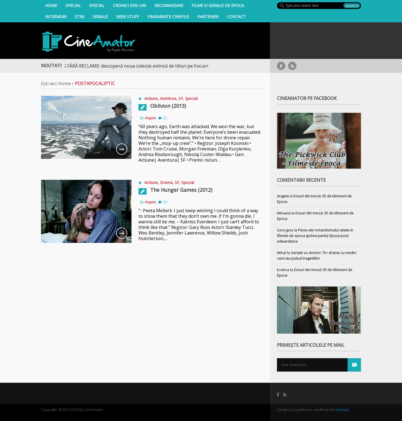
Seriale (100, 16)
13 (165, 202)
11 (165, 118)
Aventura (168, 98)
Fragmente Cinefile (168, 16)
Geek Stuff (127, 16)
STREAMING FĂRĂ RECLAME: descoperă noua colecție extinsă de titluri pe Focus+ (127, 66)
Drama (166, 182)
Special (73, 5)
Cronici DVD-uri (129, 5)
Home (51, 5)
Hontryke (341, 409)
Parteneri (208, 16)
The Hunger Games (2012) (181, 190)
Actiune (151, 98)
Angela (150, 118)
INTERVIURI (55, 16)
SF (180, 98)
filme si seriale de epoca (218, 5)
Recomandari (168, 5)
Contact (236, 16)
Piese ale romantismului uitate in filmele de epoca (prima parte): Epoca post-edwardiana (315, 236)
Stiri (79, 16)
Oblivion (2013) (168, 106)
